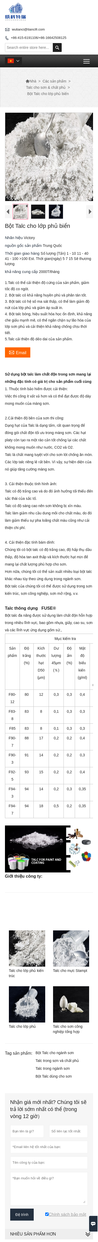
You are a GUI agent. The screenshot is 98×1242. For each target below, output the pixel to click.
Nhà (30, 81)
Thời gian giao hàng (23, 253)
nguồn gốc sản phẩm (24, 245)
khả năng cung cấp (22, 271)
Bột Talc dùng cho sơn (54, 1076)
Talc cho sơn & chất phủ (46, 87)
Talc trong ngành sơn (53, 1068)
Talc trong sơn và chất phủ (57, 1061)
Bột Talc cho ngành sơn (55, 1053)
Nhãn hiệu (14, 237)
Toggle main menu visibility (86, 59)
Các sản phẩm (54, 81)
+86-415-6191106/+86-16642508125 (38, 38)
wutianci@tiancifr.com (28, 29)
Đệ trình (21, 1215)
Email (17, 352)
